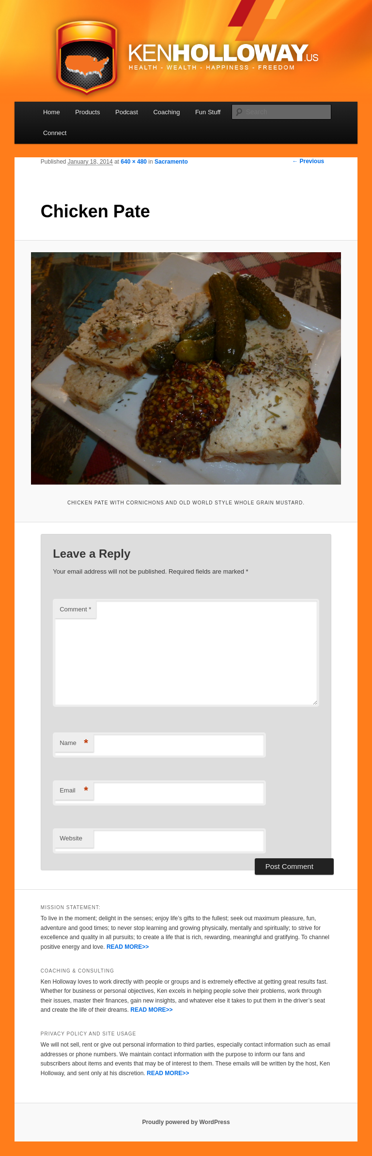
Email (74, 791)
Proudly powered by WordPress (186, 1122)
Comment (75, 609)
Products (87, 112)
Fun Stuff (208, 112)
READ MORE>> (128, 946)
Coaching (166, 112)
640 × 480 (134, 161)
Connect (54, 133)
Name (74, 743)
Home (51, 112)
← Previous (308, 161)
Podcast (126, 112)
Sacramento (171, 161)
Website (71, 838)
